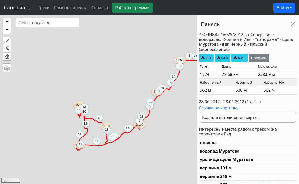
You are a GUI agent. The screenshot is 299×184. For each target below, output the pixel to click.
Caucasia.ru (18, 7)
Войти (283, 7)
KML (239, 57)
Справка (99, 7)
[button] (7, 22)
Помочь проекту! (70, 7)
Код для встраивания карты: (230, 117)
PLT (206, 57)
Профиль (259, 57)
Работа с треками (132, 7)
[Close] (293, 24)
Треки (43, 7)
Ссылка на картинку (218, 108)
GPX (222, 57)
